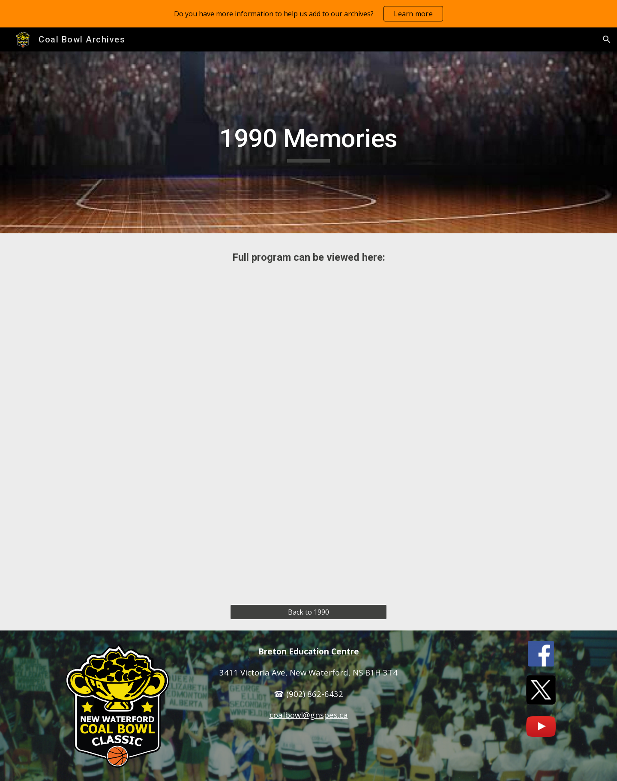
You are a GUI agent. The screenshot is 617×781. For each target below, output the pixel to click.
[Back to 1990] (308, 612)
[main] (308, 142)
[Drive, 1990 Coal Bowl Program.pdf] (308, 427)
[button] (606, 39)
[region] (308, 13)
